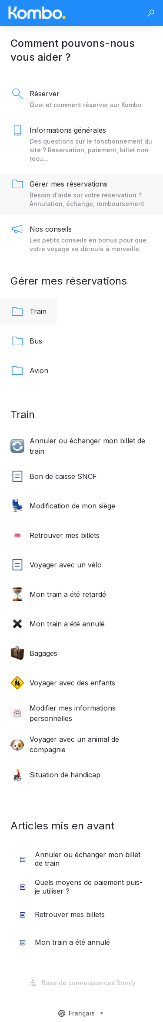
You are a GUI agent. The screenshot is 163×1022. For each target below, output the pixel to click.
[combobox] (82, 1013)
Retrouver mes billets (62, 914)
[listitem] (81, 99)
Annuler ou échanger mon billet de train (80, 859)
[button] (151, 13)
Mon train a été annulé (65, 942)
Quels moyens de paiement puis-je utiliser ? (81, 886)
